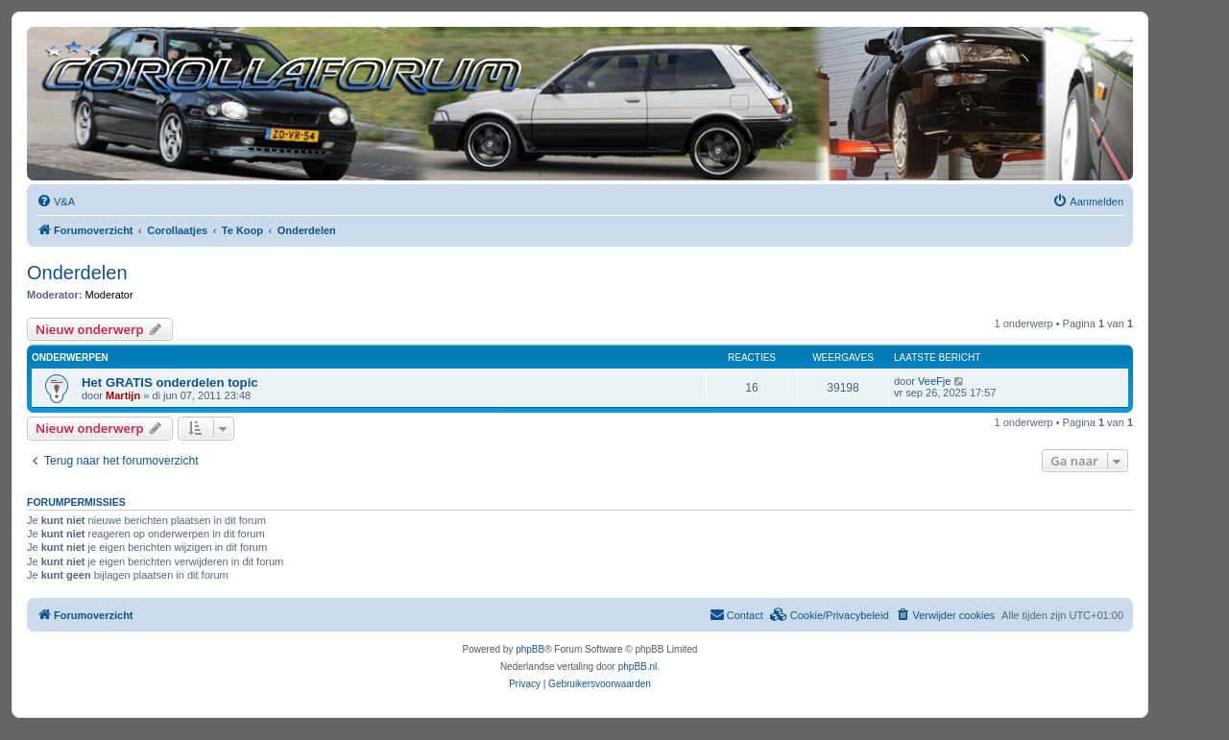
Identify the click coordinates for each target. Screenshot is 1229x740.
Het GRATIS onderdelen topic (170, 382)
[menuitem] (55, 201)
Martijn (123, 395)
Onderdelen (77, 272)
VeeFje (934, 381)
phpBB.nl (638, 666)
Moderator (109, 294)
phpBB (530, 649)
